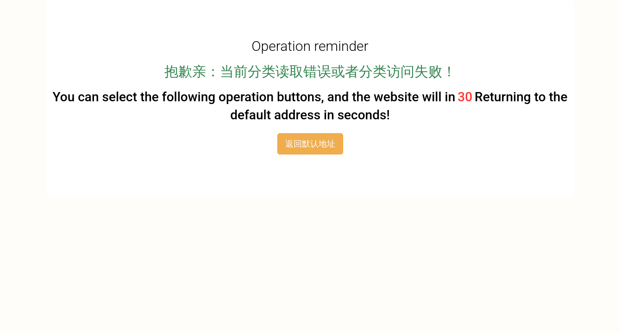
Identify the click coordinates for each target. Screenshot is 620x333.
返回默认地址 (310, 143)
